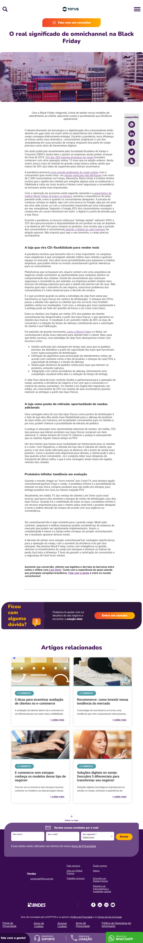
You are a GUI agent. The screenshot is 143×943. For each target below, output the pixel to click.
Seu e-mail (53, 834)
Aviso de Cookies (39, 925)
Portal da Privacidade (9, 924)
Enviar (124, 836)
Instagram (106, 904)
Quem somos (100, 865)
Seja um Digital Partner (74, 872)
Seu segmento (89, 834)
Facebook (93, 904)
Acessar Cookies (62, 925)
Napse (96, 870)
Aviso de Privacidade (83, 846)
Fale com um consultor (74, 23)
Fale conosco (73, 865)
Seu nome (18, 834)
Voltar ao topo (71, 820)
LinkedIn (99, 904)
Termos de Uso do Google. (110, 916)
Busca (5, 9)
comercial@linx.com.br (41, 878)
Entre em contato (114, 615)
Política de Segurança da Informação (116, 924)
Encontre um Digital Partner (100, 880)
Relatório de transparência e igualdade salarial (102, 889)
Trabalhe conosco (76, 878)
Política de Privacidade (81, 916)
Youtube (112, 904)
